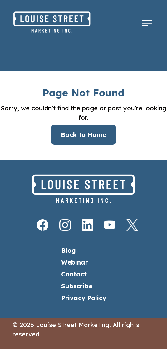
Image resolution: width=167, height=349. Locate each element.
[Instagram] (61, 225)
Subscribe (76, 286)
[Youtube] (106, 225)
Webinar (74, 262)
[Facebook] (38, 225)
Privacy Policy (83, 298)
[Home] (65, 21)
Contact (74, 274)
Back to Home (83, 135)
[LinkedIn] (83, 225)
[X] (128, 225)
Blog (68, 250)
